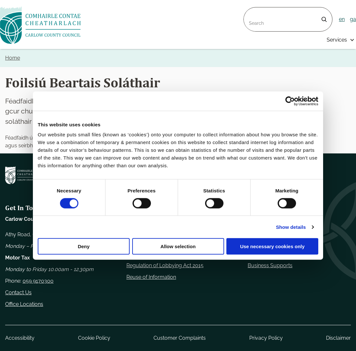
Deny (84, 246)
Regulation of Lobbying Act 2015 (164, 265)
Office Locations (24, 304)
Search (252, 11)
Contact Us (18, 292)
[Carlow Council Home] (24, 175)
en (342, 19)
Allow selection (177, 246)
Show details (291, 226)
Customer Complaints (179, 338)
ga (353, 19)
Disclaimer (338, 338)
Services (337, 40)
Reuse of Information (151, 277)
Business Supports (270, 265)
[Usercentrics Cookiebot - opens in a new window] (290, 101)
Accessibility (20, 338)
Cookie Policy (94, 338)
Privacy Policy (266, 338)
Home (12, 58)
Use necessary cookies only (272, 246)
